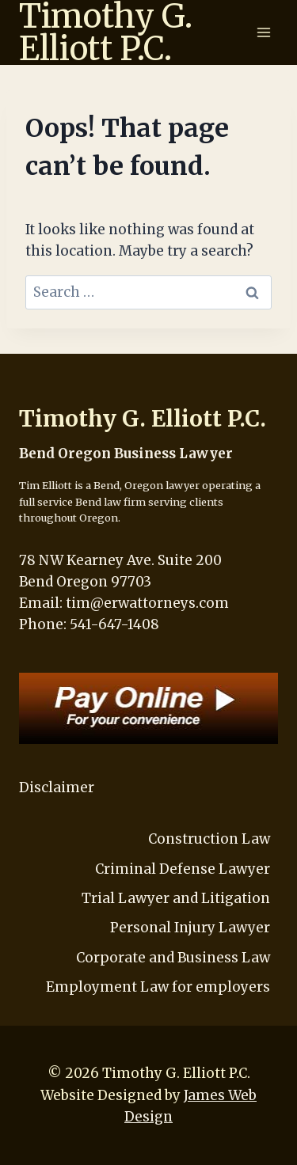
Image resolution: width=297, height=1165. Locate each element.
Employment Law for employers (158, 987)
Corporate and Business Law (173, 957)
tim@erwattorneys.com (147, 603)
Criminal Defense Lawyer (182, 869)
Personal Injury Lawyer (190, 927)
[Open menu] (263, 32)
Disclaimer (56, 787)
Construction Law (209, 839)
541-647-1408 (114, 624)
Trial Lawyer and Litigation (176, 898)
